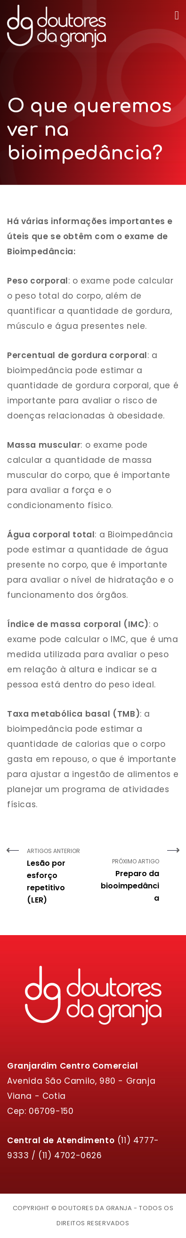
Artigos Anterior (56, 876)
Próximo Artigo (130, 875)
